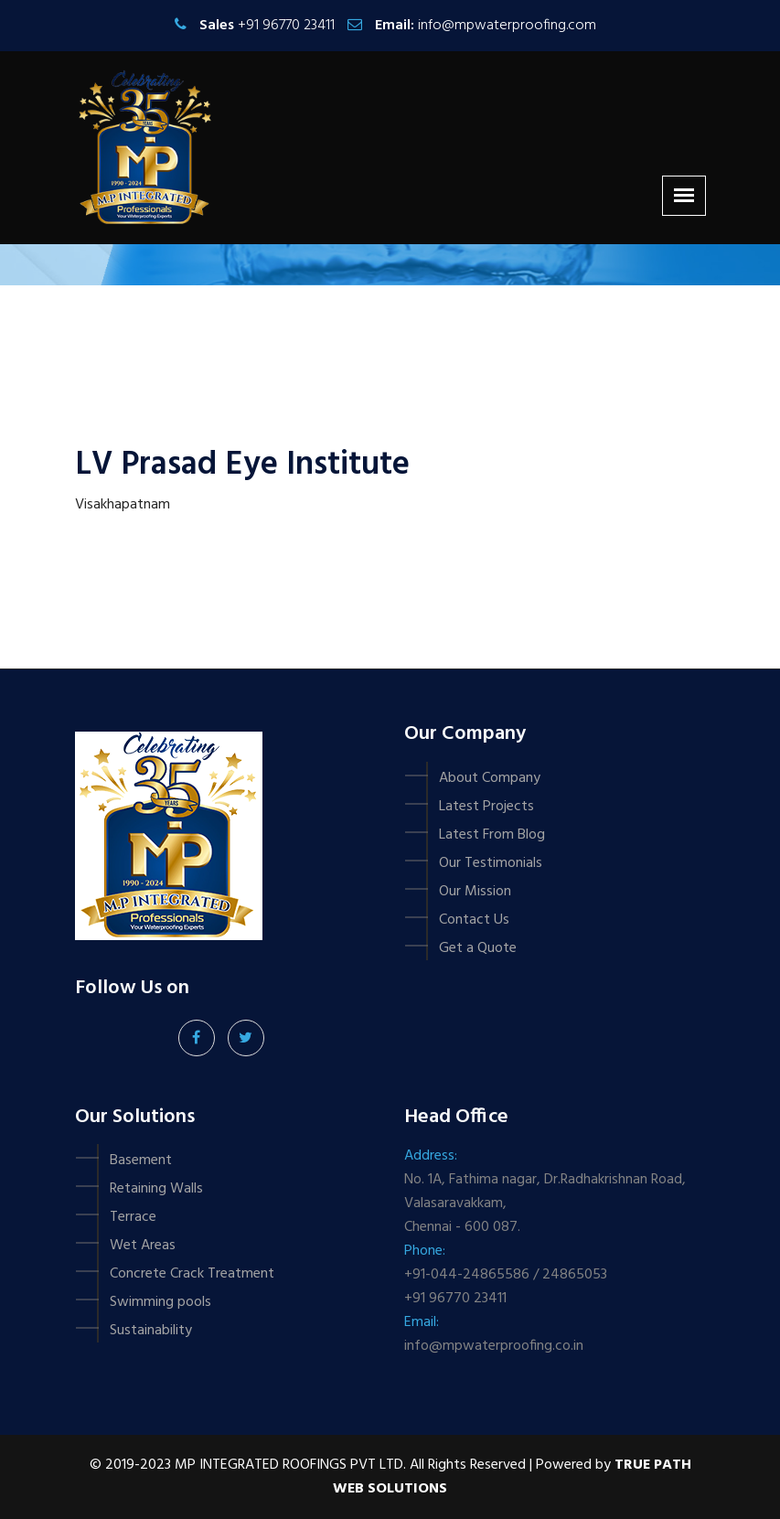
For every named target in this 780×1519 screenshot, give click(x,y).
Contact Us (474, 920)
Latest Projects (486, 806)
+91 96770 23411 (286, 25)
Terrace (133, 1217)
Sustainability (151, 1330)
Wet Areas (143, 1245)
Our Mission (475, 892)
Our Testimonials (490, 863)
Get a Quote (478, 948)
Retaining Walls (156, 1189)
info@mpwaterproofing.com (507, 25)
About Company (489, 778)
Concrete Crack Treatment (192, 1274)
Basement (141, 1160)
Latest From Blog (492, 835)
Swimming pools (160, 1302)
